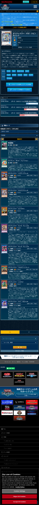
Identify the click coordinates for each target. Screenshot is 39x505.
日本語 (8, 71)
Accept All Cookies (19, 502)
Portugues (9, 78)
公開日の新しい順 (9, 440)
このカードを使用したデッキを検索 (14, 24)
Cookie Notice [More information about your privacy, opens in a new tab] (20, 487)
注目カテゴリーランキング (11, 463)
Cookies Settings (19, 491)
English (8, 75)
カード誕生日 (8, 448)
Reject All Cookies (19, 496)
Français (20, 75)
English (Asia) (20, 71)
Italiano (25, 75)
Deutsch (14, 75)
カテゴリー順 (8, 444)
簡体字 (27, 71)
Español (31, 75)
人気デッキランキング (10, 460)
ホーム (2, 11)
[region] (19, 486)
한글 (14, 71)
